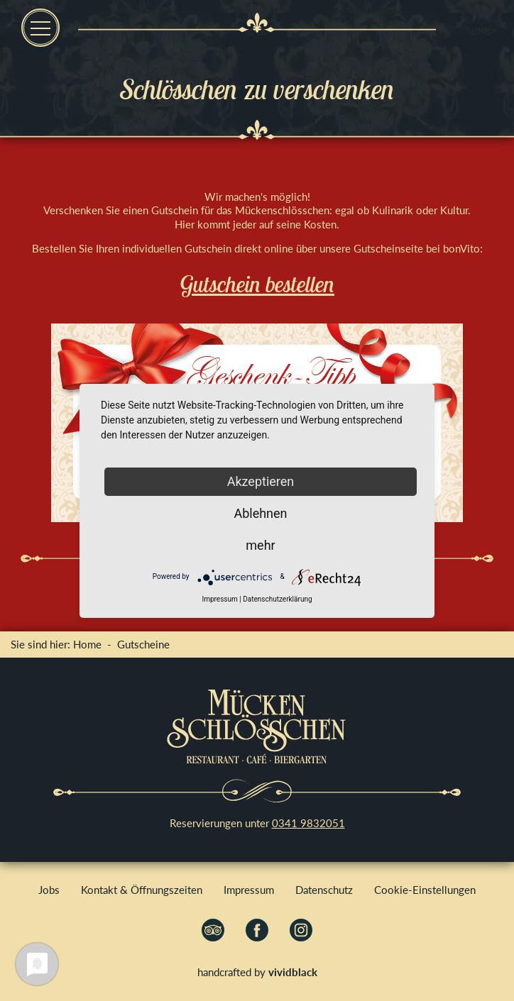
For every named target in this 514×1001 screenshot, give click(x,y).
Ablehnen (260, 513)
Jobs (49, 889)
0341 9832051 (308, 823)
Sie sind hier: (42, 644)
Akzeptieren (261, 481)
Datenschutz (324, 889)
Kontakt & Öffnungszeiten (141, 889)
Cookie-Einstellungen (425, 889)
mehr (260, 545)
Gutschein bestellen (257, 284)
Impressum (249, 889)
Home (87, 644)
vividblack (292, 972)
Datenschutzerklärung (277, 599)
